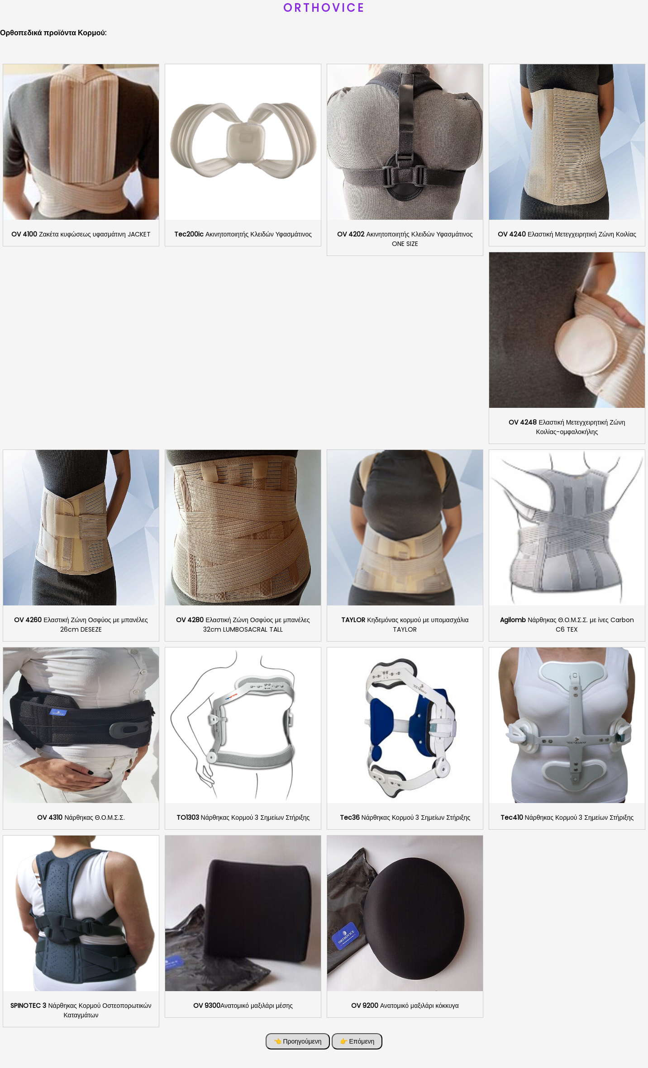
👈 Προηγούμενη (298, 1041)
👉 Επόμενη (357, 1041)
